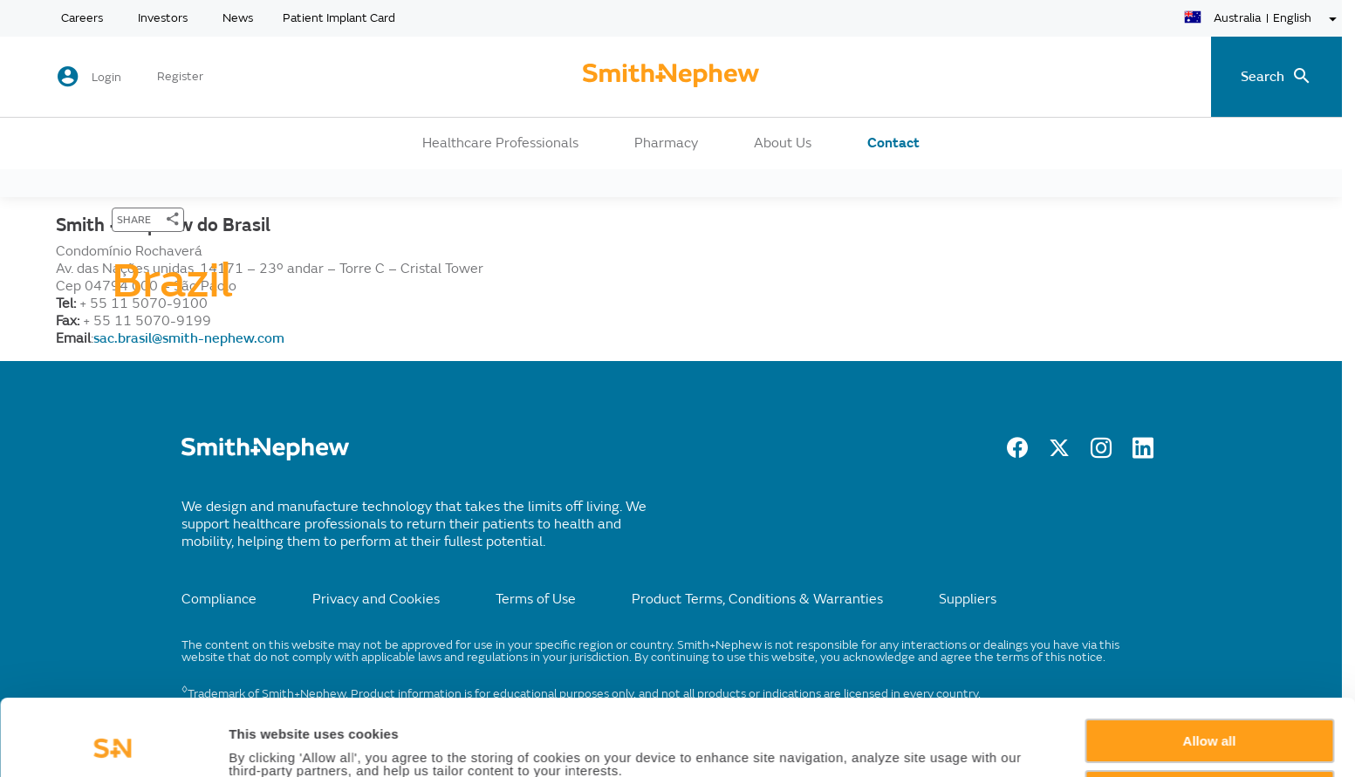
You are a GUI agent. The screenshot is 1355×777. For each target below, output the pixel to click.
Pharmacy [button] (666, 143)
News (237, 18)
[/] (265, 456)
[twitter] (1059, 453)
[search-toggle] (1276, 77)
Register (180, 77)
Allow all (1209, 669)
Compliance (219, 599)
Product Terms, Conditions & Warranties (757, 599)
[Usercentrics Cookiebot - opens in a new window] (113, 743)
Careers (82, 18)
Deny (1210, 719)
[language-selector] (1263, 19)
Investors (163, 18)
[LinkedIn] (1143, 453)
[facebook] (1017, 453)
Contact (893, 143)
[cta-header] (671, 77)
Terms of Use (536, 599)
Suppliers (967, 599)
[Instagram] (1101, 453)
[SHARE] (148, 220)
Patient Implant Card (339, 18)
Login (106, 77)
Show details (269, 743)
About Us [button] (782, 143)
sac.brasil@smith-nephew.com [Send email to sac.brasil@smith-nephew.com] (188, 338)
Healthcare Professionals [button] (500, 143)
